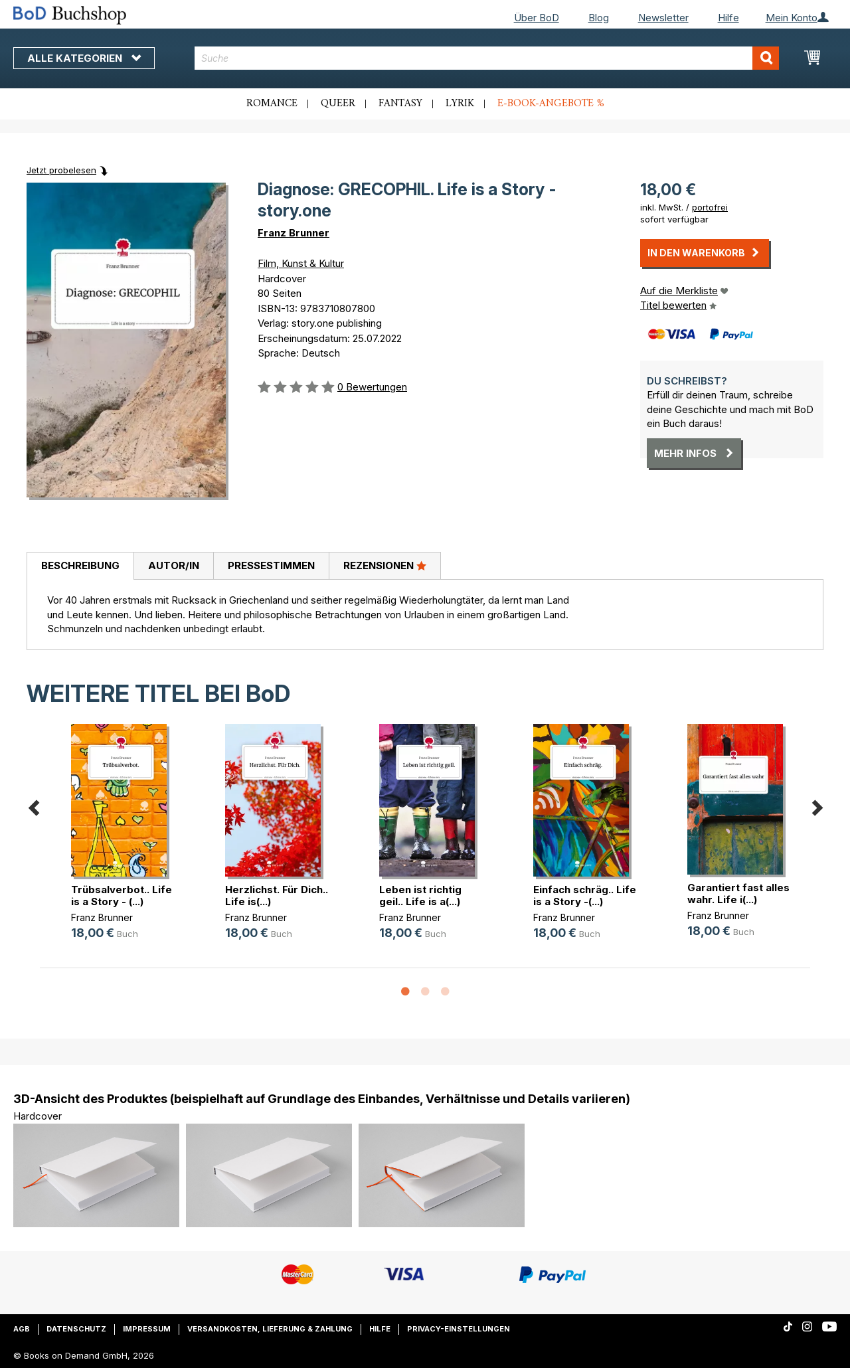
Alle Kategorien (84, 58)
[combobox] (487, 58)
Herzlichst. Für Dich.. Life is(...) (276, 895)
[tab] (80, 566)
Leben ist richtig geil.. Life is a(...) (420, 895)
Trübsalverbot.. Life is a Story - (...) (121, 895)
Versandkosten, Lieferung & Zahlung (270, 1328)
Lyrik (460, 103)
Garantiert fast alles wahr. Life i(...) (738, 893)
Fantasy (400, 103)
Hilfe (728, 17)
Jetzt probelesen (61, 170)
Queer (338, 103)
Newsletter (663, 17)
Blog (598, 17)
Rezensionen (384, 565)
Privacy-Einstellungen (458, 1328)
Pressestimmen (271, 565)
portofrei (710, 207)
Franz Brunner (293, 232)
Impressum (147, 1328)
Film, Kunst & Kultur (301, 263)
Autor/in (173, 565)
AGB (21, 1328)
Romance (272, 103)
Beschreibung (80, 565)
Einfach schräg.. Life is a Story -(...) (584, 895)
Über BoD (536, 17)
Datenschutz (76, 1328)
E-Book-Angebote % (550, 103)
